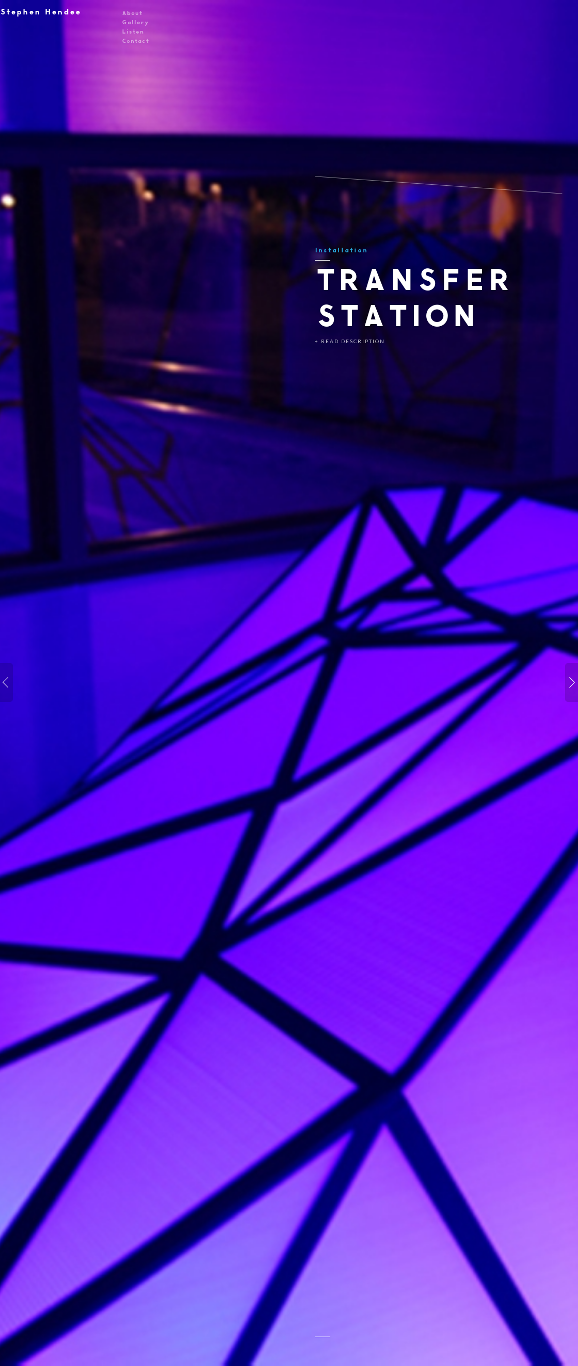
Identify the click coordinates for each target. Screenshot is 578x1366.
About (132, 13)
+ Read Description (350, 341)
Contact (135, 40)
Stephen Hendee (40, 11)
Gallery (135, 22)
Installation (341, 250)
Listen (132, 31)
